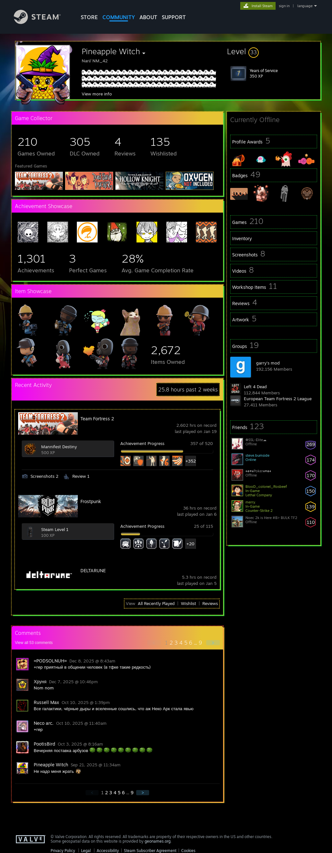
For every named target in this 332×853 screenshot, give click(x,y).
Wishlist (188, 603)
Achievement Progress (142, 443)
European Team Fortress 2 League (278, 398)
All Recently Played (156, 603)
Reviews (210, 603)
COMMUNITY (118, 17)
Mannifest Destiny (59, 446)
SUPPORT (174, 17)
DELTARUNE (93, 570)
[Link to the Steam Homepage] (42, 22)
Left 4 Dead (255, 386)
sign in (284, 6)
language (305, 6)
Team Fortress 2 (97, 418)
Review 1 (80, 476)
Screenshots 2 (44, 476)
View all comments (34, 642)
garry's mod (268, 362)
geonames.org (158, 841)
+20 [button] (190, 543)
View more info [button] (97, 93)
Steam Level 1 (54, 529)
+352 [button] (190, 461)
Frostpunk (90, 501)
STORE (89, 17)
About (148, 17)
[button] (273, 51)
